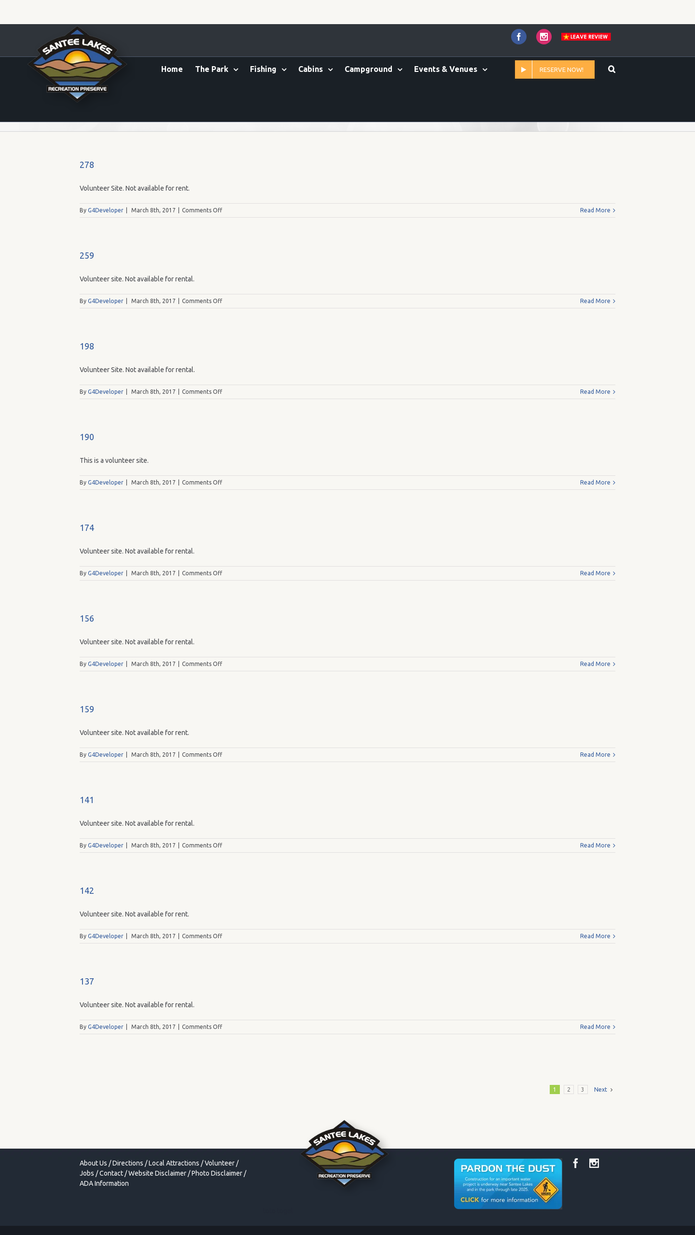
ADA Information (104, 1183)
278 (87, 164)
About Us (93, 1163)
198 (87, 346)
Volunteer (220, 1163)
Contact (111, 1173)
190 (87, 437)
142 (87, 890)
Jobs (87, 1173)
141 (87, 800)
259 (87, 255)
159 (87, 709)
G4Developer (106, 210)
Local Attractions (174, 1163)
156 (87, 618)
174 (87, 527)
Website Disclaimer (157, 1173)
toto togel (278, 1211)
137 (87, 981)
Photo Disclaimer (217, 1173)
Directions (127, 1163)
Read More (595, 210)
